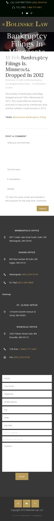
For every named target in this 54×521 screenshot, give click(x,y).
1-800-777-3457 (34, 7)
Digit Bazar (38, 515)
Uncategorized (13, 83)
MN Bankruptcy (34, 79)
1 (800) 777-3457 (28, 349)
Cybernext (25, 515)
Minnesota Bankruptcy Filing (29, 117)
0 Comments (38, 83)
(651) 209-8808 (25, 282)
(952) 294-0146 (22, 357)
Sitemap (6, 294)
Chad (27, 83)
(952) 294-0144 (39, 2)
